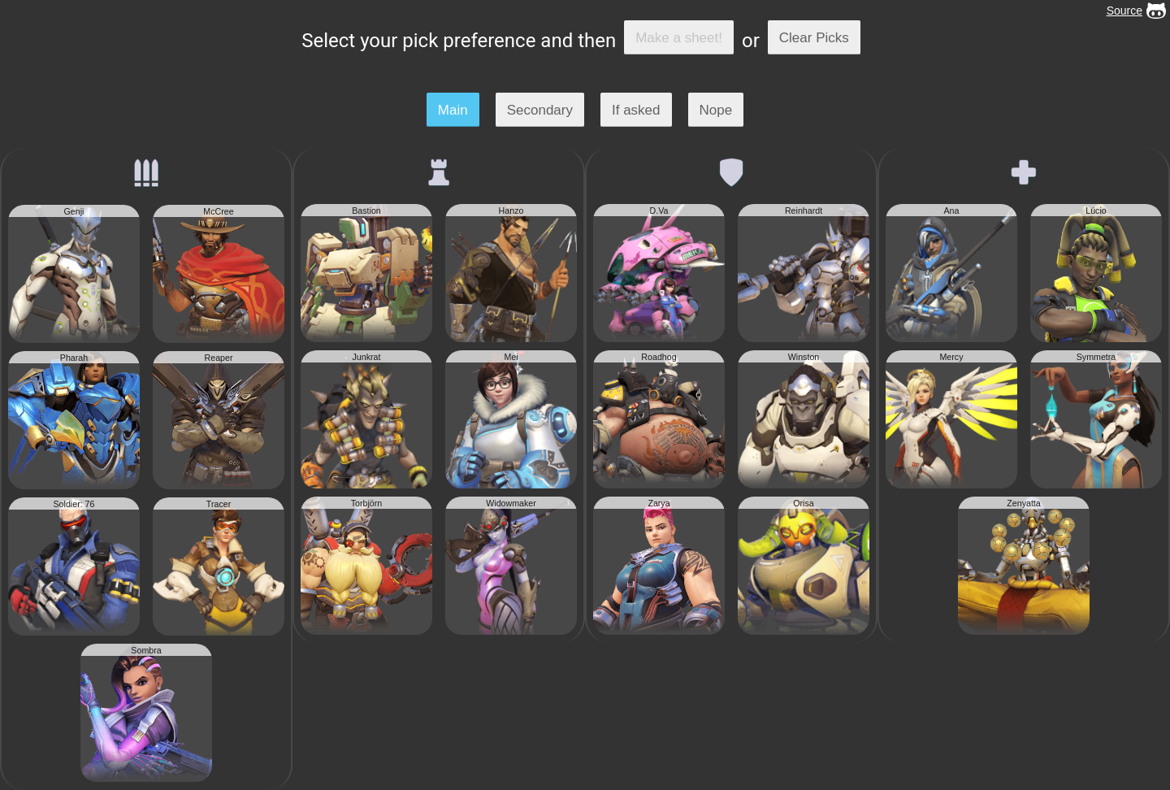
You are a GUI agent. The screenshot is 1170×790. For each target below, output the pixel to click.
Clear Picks (814, 38)
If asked (636, 110)
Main (453, 110)
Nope (716, 110)
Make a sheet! (678, 38)
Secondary (540, 110)
